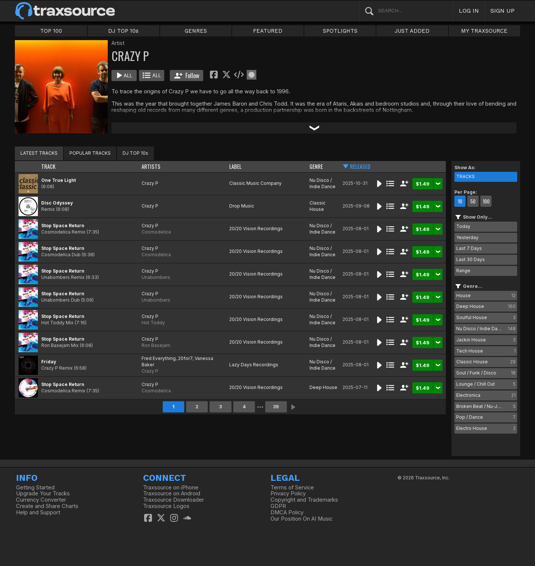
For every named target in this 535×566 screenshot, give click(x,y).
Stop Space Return (62, 225)
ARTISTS (151, 166)
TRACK (48, 166)
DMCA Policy (287, 512)
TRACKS (465, 176)
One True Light (58, 180)
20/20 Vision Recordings (256, 228)
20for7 (185, 358)
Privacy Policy (288, 493)
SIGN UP (502, 10)
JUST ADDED (412, 31)
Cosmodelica (156, 232)
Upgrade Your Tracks (43, 493)
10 (460, 201)
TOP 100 (51, 31)
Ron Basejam (156, 345)
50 (473, 201)
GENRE (316, 166)
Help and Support (38, 512)
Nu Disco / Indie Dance (322, 183)
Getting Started (35, 487)
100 (486, 201)
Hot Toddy (153, 322)
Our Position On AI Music (301, 518)
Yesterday (467, 237)
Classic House (317, 206)
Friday (48, 361)
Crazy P (150, 183)
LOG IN (469, 10)
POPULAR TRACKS (90, 153)
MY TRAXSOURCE (484, 31)
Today (463, 226)
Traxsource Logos (166, 506)
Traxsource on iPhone (170, 487)
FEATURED (267, 31)
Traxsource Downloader (173, 499)
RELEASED (360, 166)
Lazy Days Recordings (253, 364)
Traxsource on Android (171, 493)
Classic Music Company (255, 183)
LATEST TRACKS (39, 153)
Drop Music (241, 206)
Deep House (323, 387)
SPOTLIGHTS (340, 31)
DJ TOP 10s (123, 31)
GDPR (278, 506)
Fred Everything (159, 358)
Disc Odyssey (57, 203)
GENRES (196, 31)
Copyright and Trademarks (304, 499)
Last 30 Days (470, 259)
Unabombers (156, 277)
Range (463, 270)
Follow (186, 75)
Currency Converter (41, 499)
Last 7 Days (469, 248)
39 (276, 406)
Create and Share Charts (47, 506)
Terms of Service (292, 487)
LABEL (235, 166)
